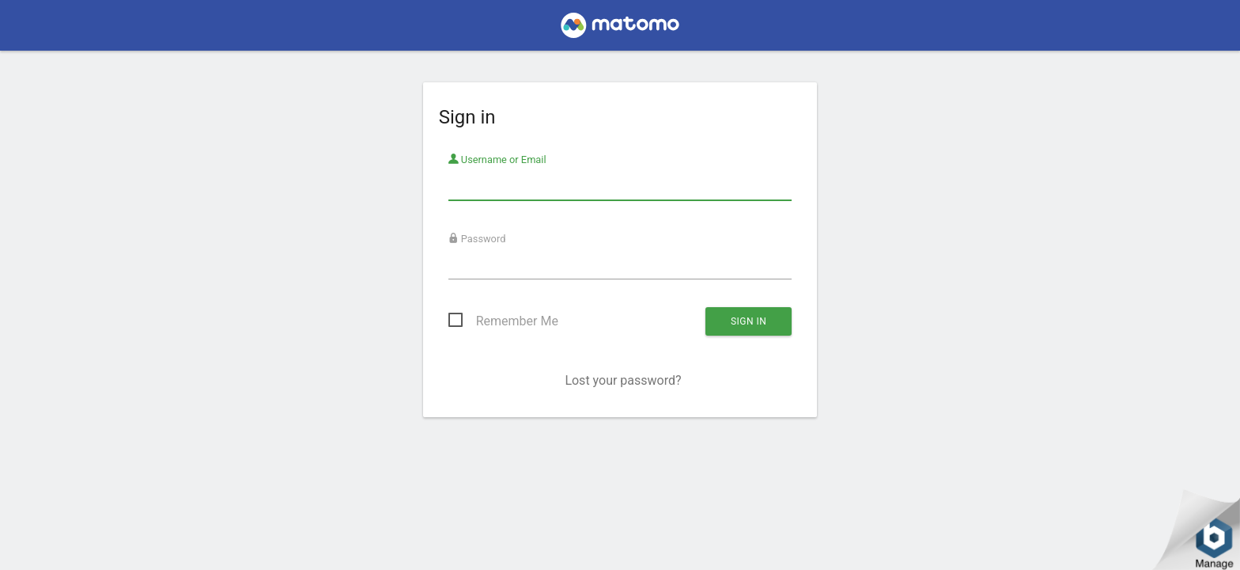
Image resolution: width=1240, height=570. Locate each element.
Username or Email (497, 159)
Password (477, 239)
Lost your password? (623, 380)
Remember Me (517, 321)
